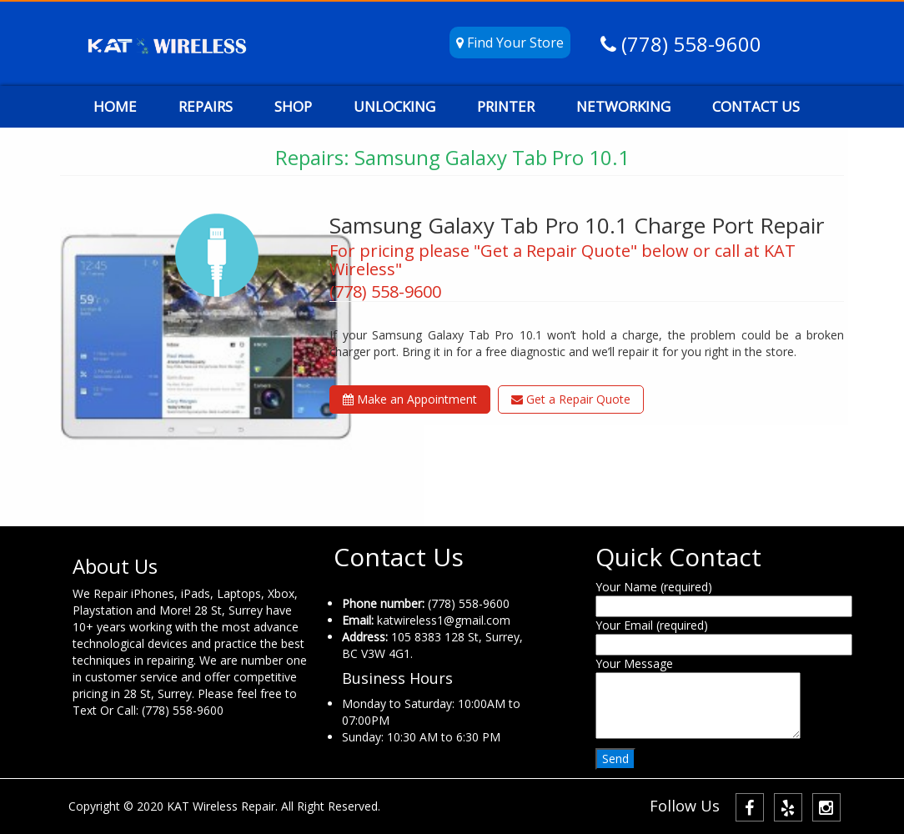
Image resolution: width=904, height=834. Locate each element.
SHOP (293, 106)
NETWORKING (623, 106)
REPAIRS (205, 106)
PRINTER (506, 106)
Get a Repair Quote (570, 399)
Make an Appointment (410, 399)
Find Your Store (510, 42)
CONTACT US (756, 106)
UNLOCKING (394, 106)
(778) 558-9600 (688, 44)
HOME (115, 106)
